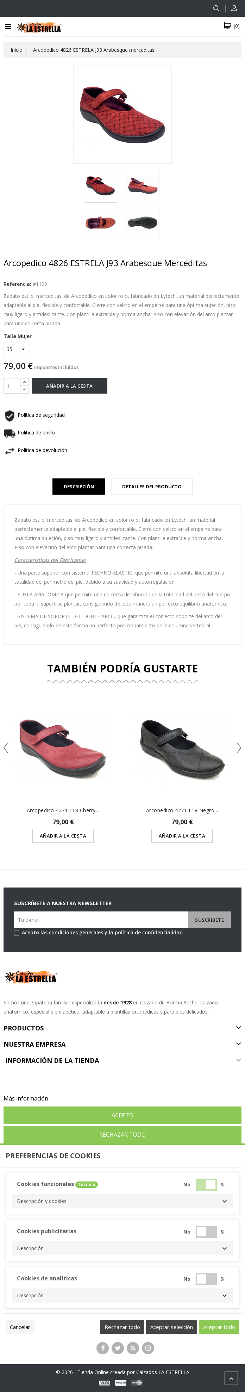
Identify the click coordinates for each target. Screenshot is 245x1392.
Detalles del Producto (152, 486)
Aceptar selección (171, 1326)
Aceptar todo (219, 1326)
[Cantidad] (12, 386)
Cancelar (20, 1326)
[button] (122, 1201)
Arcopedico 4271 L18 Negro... (182, 810)
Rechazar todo (122, 1135)
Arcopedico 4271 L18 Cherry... (63, 810)
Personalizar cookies (77, 1098)
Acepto (122, 1115)
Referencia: (17, 284)
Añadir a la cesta (69, 386)
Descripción (79, 486)
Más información (26, 1098)
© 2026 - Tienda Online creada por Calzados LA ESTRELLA (122, 1372)
